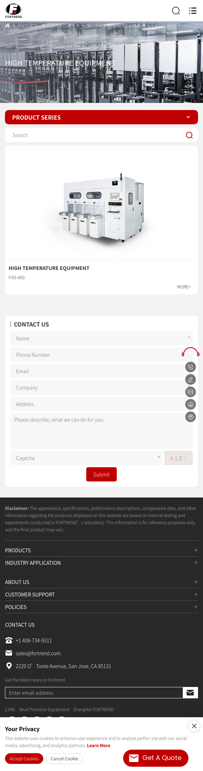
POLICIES (16, 606)
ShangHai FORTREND (93, 709)
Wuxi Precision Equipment (45, 709)
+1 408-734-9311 (28, 640)
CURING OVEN (60, 25)
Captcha (160, 458)
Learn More (98, 745)
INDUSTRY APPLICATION (33, 562)
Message (190, 431)
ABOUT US (17, 581)
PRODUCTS (28, 25)
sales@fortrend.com (33, 653)
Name (190, 338)
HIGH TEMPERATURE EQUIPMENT (114, 25)
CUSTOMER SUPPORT (30, 594)
